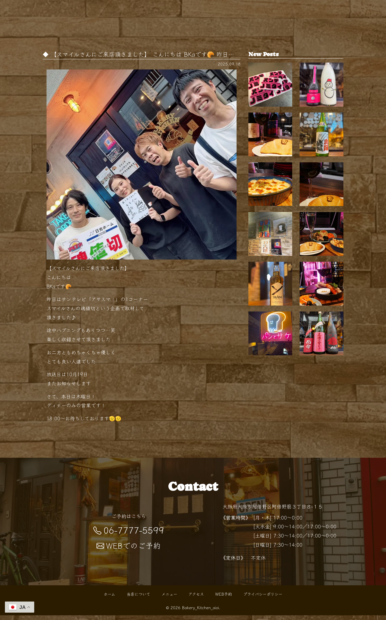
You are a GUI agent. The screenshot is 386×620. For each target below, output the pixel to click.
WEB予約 (223, 599)
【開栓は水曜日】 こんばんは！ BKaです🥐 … (321, 91)
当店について (138, 599)
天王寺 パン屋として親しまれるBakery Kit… (270, 155)
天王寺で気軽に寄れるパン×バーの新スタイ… (270, 281)
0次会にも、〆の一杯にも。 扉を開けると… (270, 218)
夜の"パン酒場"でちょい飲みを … (321, 281)
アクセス (196, 599)
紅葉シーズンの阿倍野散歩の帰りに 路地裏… (321, 218)
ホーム (109, 599)
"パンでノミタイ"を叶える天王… (270, 91)
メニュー (169, 599)
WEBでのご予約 (128, 550)
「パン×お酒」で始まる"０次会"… (270, 409)
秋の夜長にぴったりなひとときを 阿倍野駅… (321, 345)
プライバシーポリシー (262, 599)
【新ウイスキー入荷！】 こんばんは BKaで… (270, 345)
